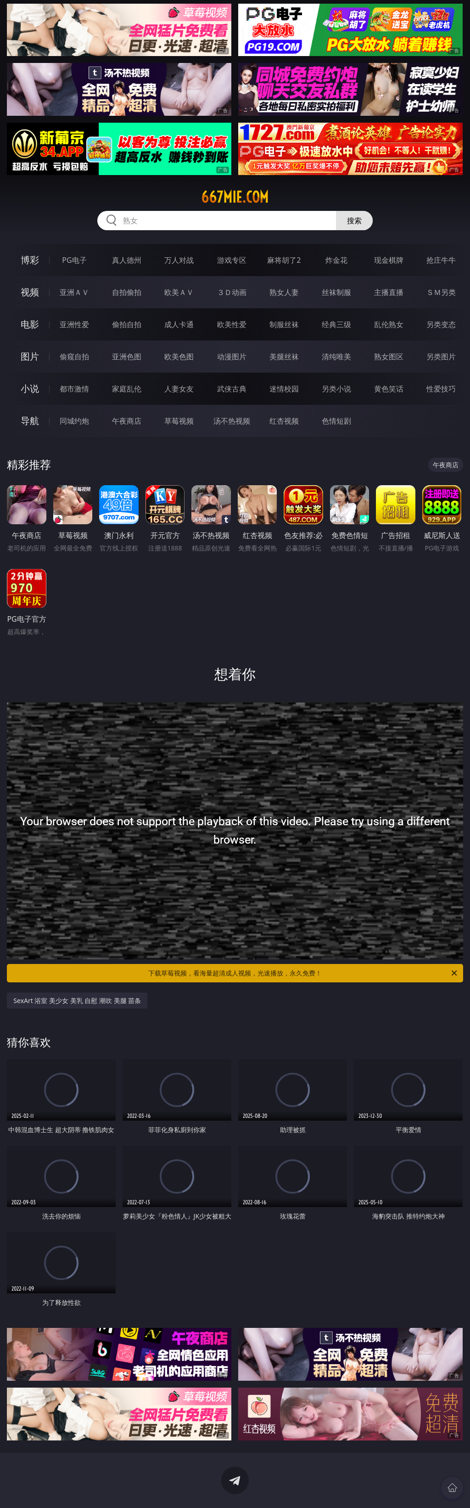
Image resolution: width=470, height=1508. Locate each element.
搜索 (354, 220)
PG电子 (74, 260)
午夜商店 (126, 421)
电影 (30, 324)
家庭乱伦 (126, 389)
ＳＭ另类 (441, 292)
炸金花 (336, 260)
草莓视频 (179, 421)
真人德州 (126, 260)
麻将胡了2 (284, 260)
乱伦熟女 (388, 324)
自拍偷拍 (126, 292)
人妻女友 (179, 389)
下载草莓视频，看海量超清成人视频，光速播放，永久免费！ (303, 973)
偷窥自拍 (74, 356)
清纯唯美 (336, 356)
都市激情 (74, 389)
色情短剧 (336, 421)
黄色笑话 (388, 389)
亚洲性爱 (74, 324)
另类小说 (336, 389)
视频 (30, 292)
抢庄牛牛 (441, 260)
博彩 (30, 260)
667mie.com (235, 197)
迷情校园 (284, 389)
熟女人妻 (284, 292)
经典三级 (336, 324)
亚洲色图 (126, 356)
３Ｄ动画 (231, 292)
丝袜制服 (336, 292)
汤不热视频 (231, 421)
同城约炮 (74, 421)
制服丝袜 (284, 324)
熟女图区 (388, 356)
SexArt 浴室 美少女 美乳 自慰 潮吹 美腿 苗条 (77, 1000)
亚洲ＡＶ (74, 292)
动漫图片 (231, 356)
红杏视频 (284, 421)
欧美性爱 (231, 324)
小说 (30, 388)
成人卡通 (179, 324)
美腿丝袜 (284, 356)
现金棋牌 (388, 260)
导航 (30, 420)
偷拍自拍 (126, 324)
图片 (30, 356)
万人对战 (179, 260)
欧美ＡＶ (179, 292)
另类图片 (441, 356)
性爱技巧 (441, 389)
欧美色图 (179, 356)
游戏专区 (231, 260)
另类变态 (441, 324)
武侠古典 (231, 389)
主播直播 (388, 292)
